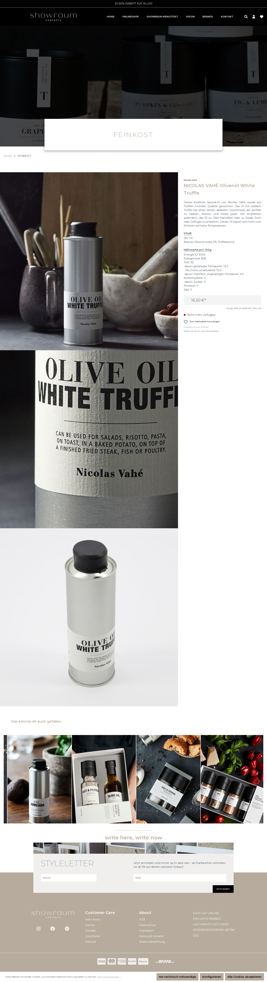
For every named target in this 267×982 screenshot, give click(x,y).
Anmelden (223, 889)
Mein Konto (92, 919)
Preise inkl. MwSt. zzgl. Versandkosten (203, 333)
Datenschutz (147, 925)
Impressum (146, 930)
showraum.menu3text (162, 16)
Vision (190, 16)
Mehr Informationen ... (109, 976)
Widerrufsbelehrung (152, 941)
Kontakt (227, 16)
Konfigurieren (211, 976)
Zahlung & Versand (151, 936)
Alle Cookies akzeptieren (245, 976)
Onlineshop (130, 16)
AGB (142, 919)
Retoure (90, 941)
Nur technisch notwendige (177, 976)
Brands (207, 16)
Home (110, 16)
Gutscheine (92, 936)
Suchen (90, 925)
